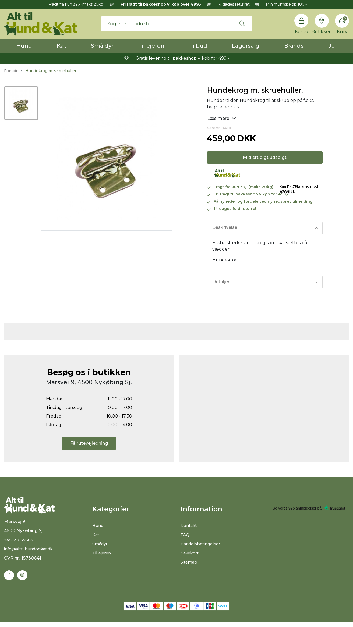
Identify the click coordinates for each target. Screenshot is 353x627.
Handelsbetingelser (202, 543)
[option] (21, 103)
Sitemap (190, 562)
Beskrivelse (224, 227)
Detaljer (220, 282)
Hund (24, 45)
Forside (11, 70)
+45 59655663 (19, 544)
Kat (61, 45)
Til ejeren (151, 45)
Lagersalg (245, 45)
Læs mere (221, 118)
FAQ (185, 534)
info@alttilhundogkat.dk (30, 553)
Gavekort (191, 552)
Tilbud (198, 45)
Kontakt (190, 525)
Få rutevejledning (89, 443)
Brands (294, 45)
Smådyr (100, 543)
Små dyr (102, 45)
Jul (333, 45)
